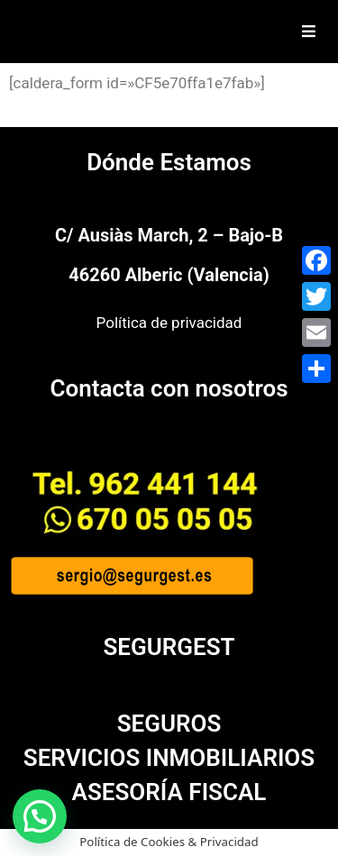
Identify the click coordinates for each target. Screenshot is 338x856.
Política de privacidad (169, 323)
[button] (40, 816)
